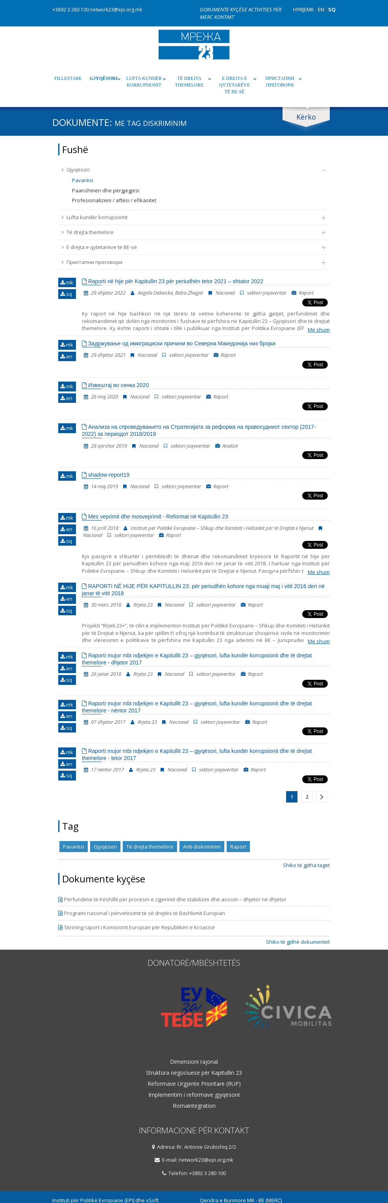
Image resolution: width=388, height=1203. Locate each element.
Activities (260, 9)
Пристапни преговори (279, 82)
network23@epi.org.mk (116, 9)
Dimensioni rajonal (194, 1061)
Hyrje (300, 9)
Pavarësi (82, 180)
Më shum (319, 329)
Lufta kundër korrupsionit (144, 82)
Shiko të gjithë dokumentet (298, 941)
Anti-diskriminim (202, 846)
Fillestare (68, 78)
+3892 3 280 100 (70, 9)
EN (321, 9)
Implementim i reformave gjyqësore (194, 1094)
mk (66, 282)
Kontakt (224, 16)
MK (310, 9)
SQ (332, 9)
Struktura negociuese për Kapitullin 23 (194, 1072)
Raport (238, 846)
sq (66, 293)
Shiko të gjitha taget (306, 865)
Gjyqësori (104, 78)
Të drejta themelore (189, 82)
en (66, 356)
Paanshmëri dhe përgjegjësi (105, 190)
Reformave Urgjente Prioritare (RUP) (194, 1083)
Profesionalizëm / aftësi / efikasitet (114, 200)
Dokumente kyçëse (224, 9)
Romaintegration (194, 1105)
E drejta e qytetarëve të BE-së (234, 85)
